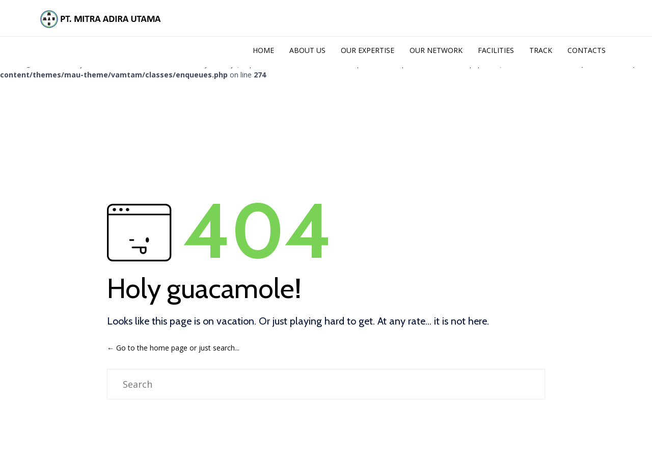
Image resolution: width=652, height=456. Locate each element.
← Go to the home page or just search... (173, 346)
